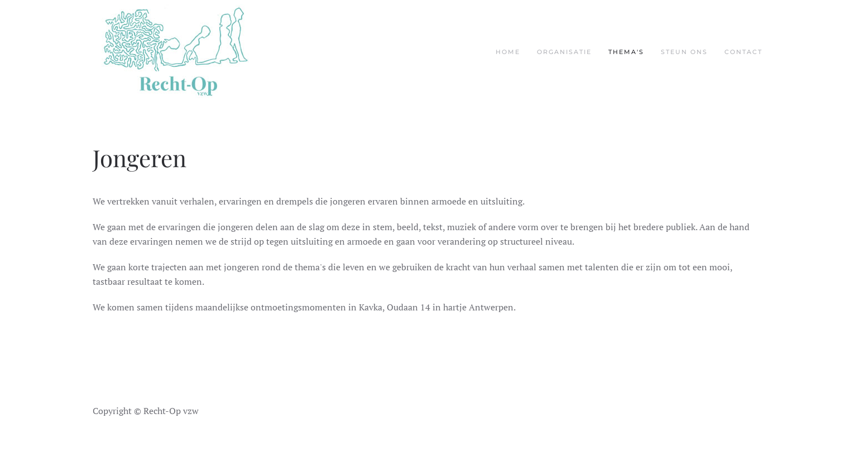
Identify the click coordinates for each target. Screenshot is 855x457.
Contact (743, 52)
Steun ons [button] (684, 52)
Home (508, 52)
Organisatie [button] (564, 52)
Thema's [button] (626, 52)
